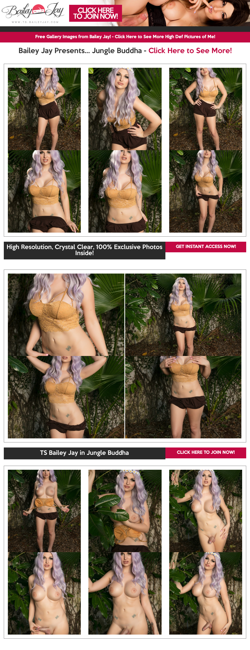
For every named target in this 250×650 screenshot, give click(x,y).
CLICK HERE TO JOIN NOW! (206, 453)
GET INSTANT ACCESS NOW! (206, 247)
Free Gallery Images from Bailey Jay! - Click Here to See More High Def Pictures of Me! (125, 37)
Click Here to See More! (190, 51)
